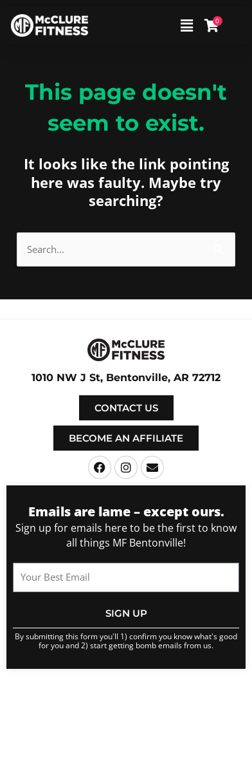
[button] (166, 25)
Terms (221, 699)
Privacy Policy (126, 708)
